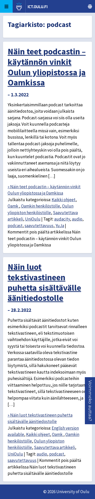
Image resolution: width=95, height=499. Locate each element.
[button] (90, 400)
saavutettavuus (39, 225)
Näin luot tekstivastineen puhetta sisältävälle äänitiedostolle (44, 282)
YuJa (59, 225)
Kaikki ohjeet (63, 199)
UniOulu (33, 219)
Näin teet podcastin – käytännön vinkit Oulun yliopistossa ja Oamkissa (47, 67)
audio (77, 219)
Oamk (13, 206)
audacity (62, 219)
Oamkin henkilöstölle (40, 206)
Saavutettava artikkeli (54, 447)
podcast (15, 225)
